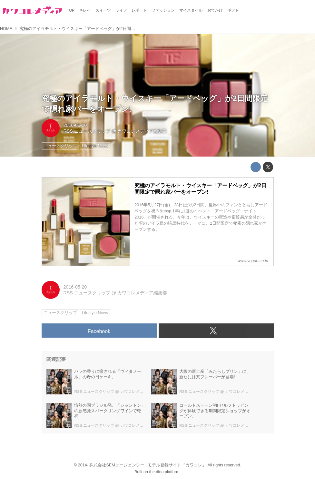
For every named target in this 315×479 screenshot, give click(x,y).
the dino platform (164, 472)
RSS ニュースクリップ (87, 131)
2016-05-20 (75, 125)
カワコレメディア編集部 (142, 131)
